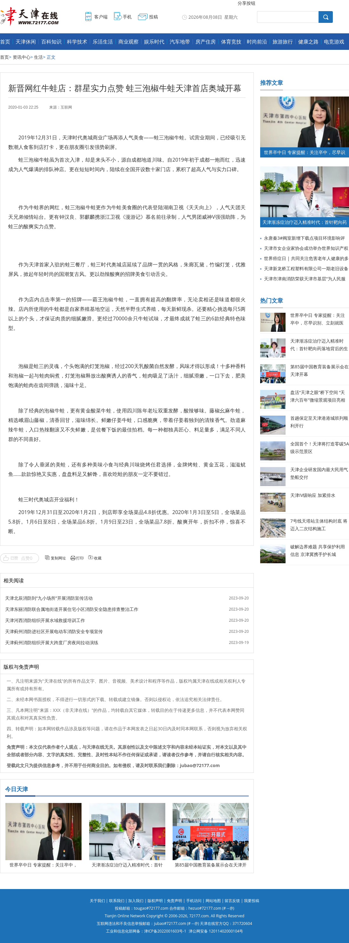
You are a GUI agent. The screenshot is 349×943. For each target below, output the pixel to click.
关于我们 (97, 900)
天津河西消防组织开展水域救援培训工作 (45, 620)
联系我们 (116, 900)
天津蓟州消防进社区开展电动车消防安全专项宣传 (54, 631)
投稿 (153, 17)
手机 (127, 17)
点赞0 (26, 558)
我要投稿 (251, 900)
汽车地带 (180, 41)
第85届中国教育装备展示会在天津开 (211, 865)
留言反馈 (232, 900)
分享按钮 (246, 3)
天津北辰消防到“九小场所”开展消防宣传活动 (49, 598)
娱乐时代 (154, 41)
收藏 (98, 558)
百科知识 (51, 41)
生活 (38, 57)
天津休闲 (26, 41)
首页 (5, 41)
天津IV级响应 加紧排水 (312, 495)
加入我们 (135, 900)
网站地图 (213, 900)
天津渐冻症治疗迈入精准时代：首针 (127, 865)
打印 (80, 558)
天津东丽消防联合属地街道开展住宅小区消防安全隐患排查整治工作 (71, 609)
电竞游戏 (334, 41)
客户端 (101, 17)
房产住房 (205, 41)
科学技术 (77, 41)
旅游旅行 (283, 41)
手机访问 (193, 900)
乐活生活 (103, 41)
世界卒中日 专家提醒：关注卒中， (43, 865)
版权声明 (155, 900)
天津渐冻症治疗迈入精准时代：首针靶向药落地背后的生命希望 (319, 348)
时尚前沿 (257, 41)
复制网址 (58, 558)
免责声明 (174, 900)
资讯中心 (21, 57)
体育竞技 (231, 41)
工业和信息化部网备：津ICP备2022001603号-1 (146, 931)
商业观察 (128, 41)
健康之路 (308, 41)
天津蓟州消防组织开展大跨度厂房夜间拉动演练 (51, 642)
